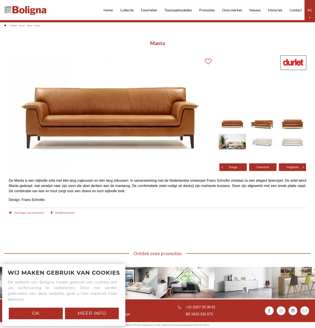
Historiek (275, 10)
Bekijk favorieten (63, 213)
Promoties (207, 10)
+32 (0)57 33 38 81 (200, 307)
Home (108, 10)
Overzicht (263, 167)
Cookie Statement (162, 325)
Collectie (127, 10)
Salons (30, 25)
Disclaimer (127, 325)
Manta (37, 25)
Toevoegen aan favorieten (26, 213)
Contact (296, 10)
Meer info (92, 313)
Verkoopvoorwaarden (183, 325)
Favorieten (149, 10)
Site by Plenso (203, 325)
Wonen (22, 25)
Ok (35, 313)
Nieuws (255, 10)
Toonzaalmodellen (178, 10)
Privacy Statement (143, 325)
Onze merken (232, 10)
